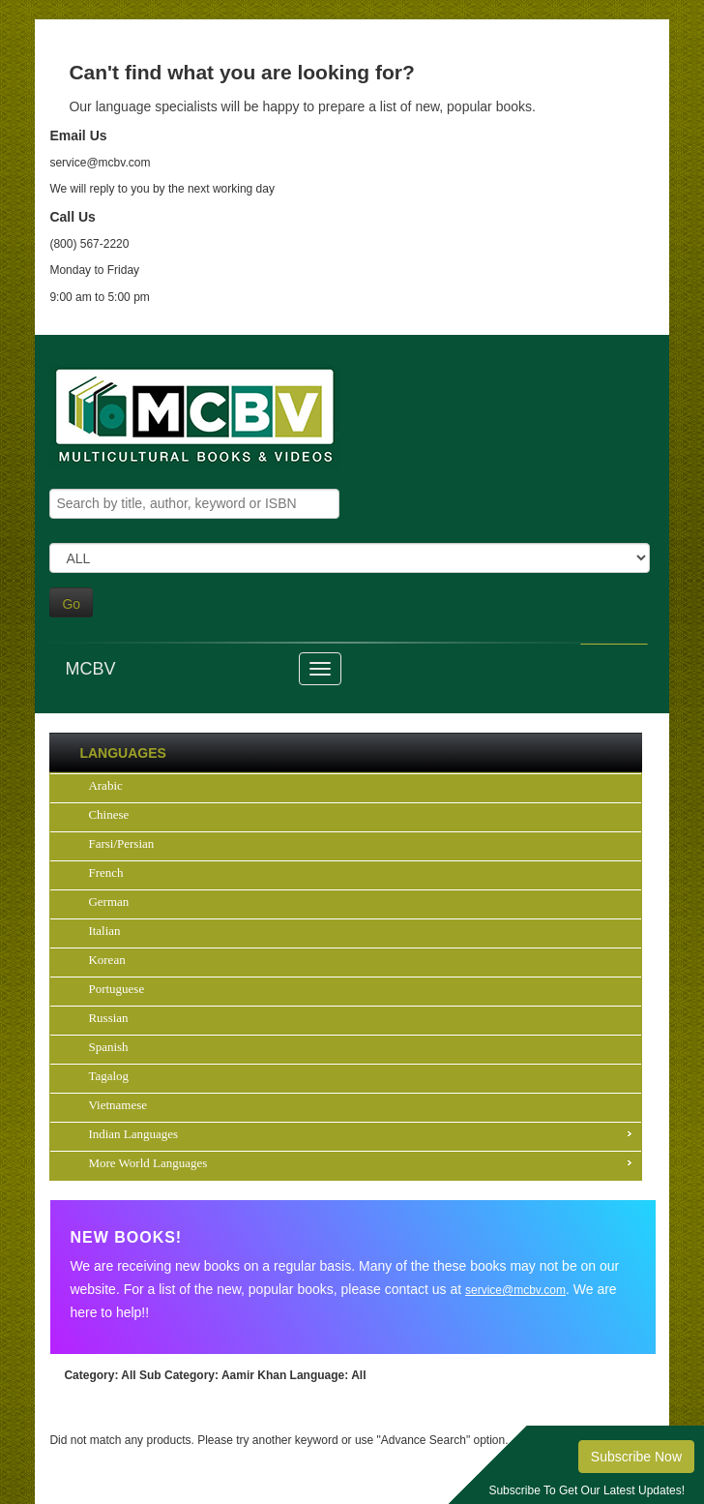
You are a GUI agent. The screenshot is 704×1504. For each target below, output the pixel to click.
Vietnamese (117, 1105)
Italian (104, 930)
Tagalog (108, 1075)
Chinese (108, 814)
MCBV (90, 668)
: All (99, 1375)
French (105, 872)
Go (71, 604)
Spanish (108, 1046)
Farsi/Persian (121, 843)
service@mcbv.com (515, 1290)
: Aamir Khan (212, 1375)
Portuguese (116, 988)
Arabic (105, 785)
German (108, 901)
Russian (108, 1017)
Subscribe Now (636, 1456)
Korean (106, 959)
